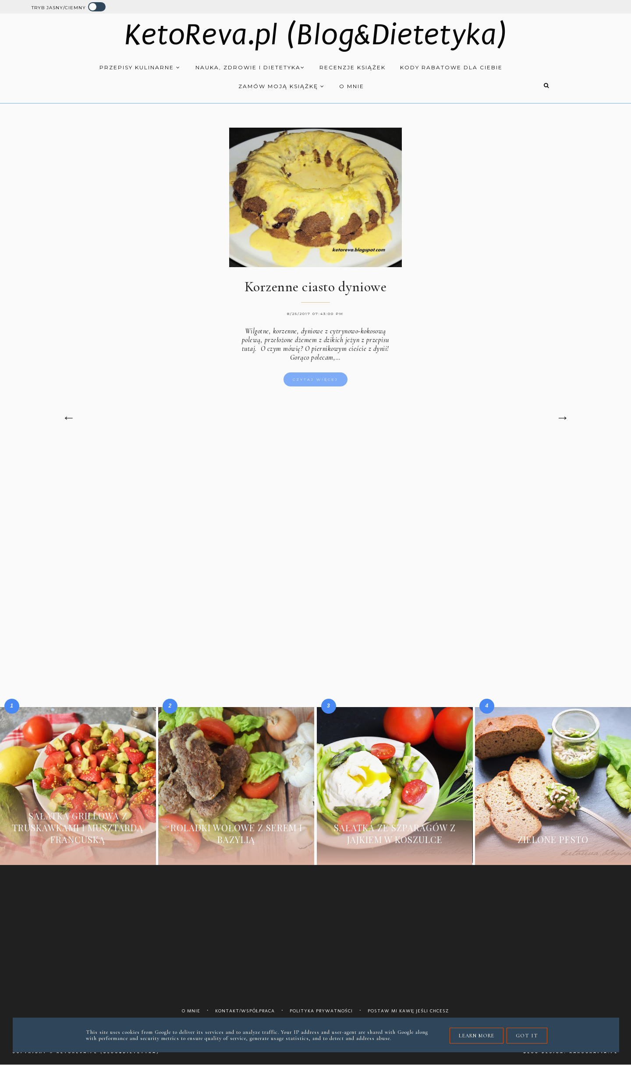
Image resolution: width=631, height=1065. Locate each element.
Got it (527, 1036)
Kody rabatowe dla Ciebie (451, 67)
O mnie (351, 86)
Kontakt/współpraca (245, 1011)
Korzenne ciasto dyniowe (316, 286)
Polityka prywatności (321, 1011)
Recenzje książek (352, 67)
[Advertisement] (315, 519)
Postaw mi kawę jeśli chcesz (409, 1011)
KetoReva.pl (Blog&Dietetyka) (316, 35)
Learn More (476, 1036)
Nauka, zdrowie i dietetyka (250, 67)
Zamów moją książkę (281, 86)
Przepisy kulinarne (140, 67)
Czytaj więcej (315, 379)
